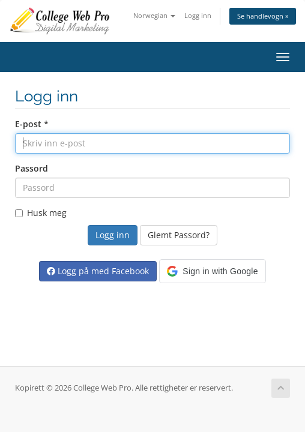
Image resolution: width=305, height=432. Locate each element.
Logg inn (197, 15)
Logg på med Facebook (98, 271)
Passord (31, 168)
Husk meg (41, 212)
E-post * (32, 124)
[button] (212, 271)
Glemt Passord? (179, 235)
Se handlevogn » (262, 15)
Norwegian (154, 15)
